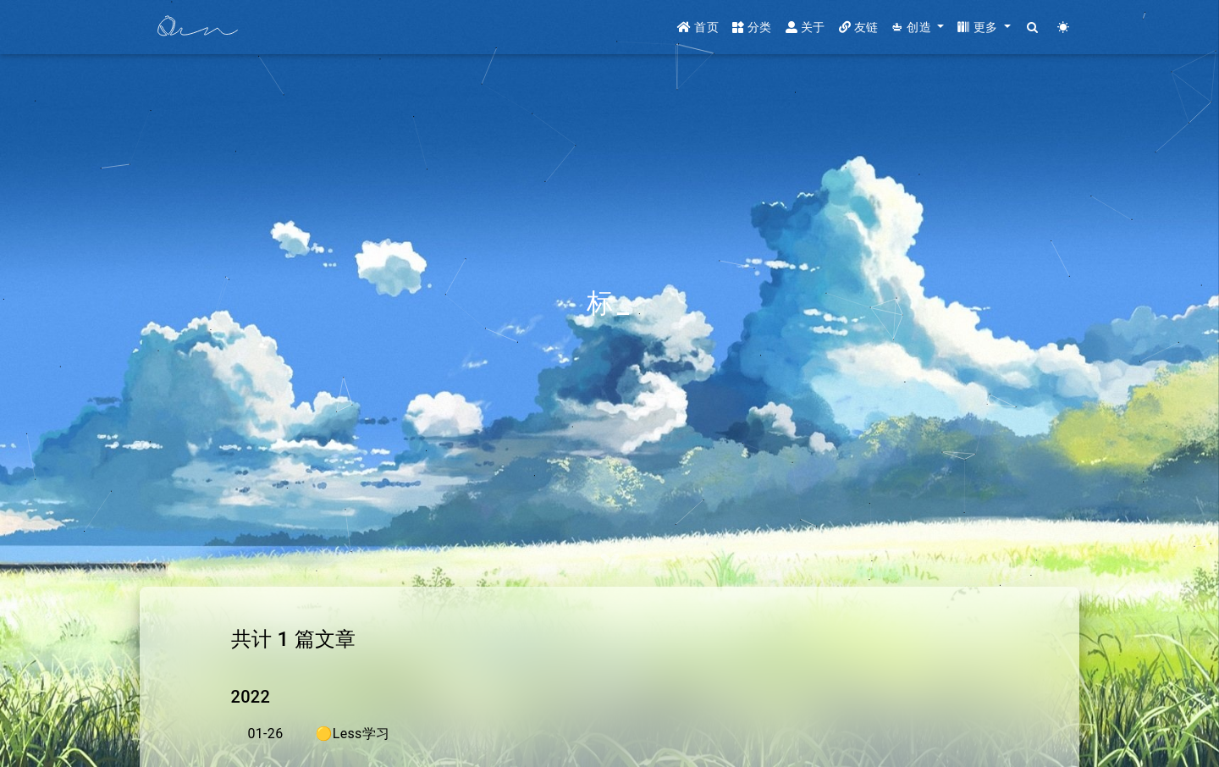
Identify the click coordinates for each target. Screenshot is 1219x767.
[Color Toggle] (1063, 27)
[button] (918, 27)
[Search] (1033, 27)
